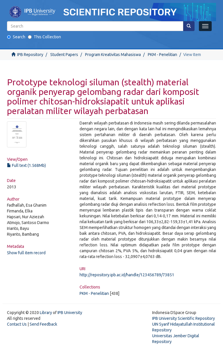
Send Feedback (43, 324)
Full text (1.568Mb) (26, 165)
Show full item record (26, 252)
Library (46, 312)
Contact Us (17, 324)
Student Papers (64, 54)
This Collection (44, 37)
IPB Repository (30, 54)
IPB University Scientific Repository (183, 318)
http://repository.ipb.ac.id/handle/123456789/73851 (127, 275)
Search (16, 37)
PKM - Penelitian (162, 54)
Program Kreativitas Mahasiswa (113, 54)
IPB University (69, 312)
